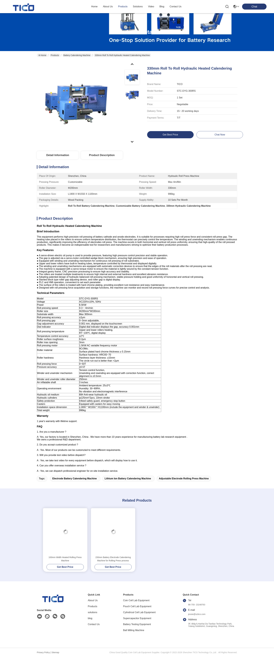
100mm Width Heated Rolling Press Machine (65, 559)
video (151, 6)
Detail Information (57, 155)
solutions (138, 6)
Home (94, 6)
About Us (93, 600)
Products (55, 55)
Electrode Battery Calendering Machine (74, 478)
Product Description (102, 155)
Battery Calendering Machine (77, 55)
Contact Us (94, 624)
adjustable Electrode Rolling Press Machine (184, 478)
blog (162, 6)
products (122, 6)
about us (108, 6)
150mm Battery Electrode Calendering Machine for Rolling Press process (113, 559)
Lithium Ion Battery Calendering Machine (128, 478)
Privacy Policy (43, 652)
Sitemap (55, 652)
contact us (175, 6)
